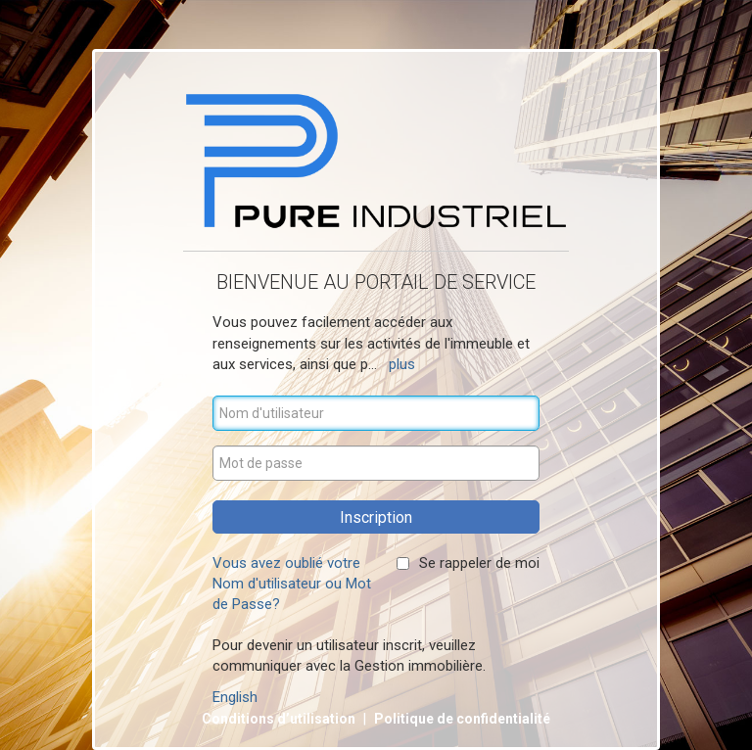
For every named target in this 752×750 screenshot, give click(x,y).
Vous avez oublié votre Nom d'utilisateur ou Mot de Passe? (291, 584)
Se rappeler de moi (479, 563)
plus (402, 364)
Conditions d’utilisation (280, 719)
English (235, 697)
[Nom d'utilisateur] (376, 413)
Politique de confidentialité (462, 719)
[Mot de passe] (376, 463)
